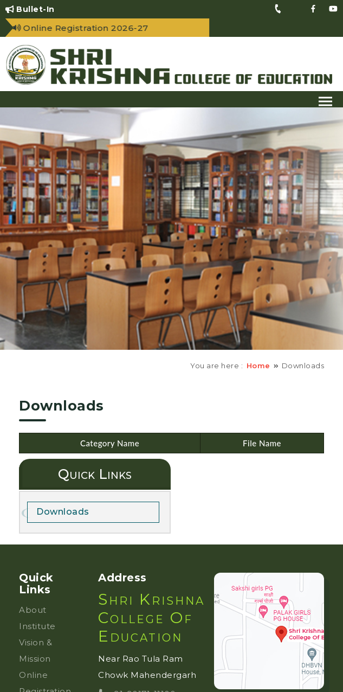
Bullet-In (30, 9)
